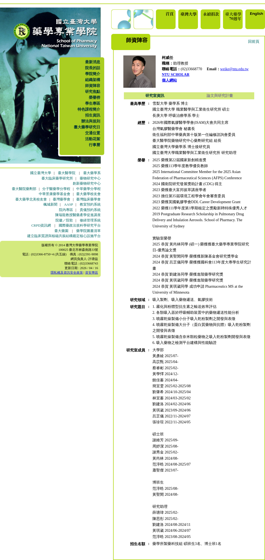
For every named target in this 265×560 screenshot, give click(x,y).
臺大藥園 (61, 231)
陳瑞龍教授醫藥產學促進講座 (78, 215)
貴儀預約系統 (90, 210)
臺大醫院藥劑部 (24, 189)
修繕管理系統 (90, 220)
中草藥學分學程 (88, 189)
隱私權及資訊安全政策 (67, 272)
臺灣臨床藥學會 (88, 199)
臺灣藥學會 (61, 199)
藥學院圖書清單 (88, 231)
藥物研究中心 (90, 178)
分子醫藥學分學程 (56, 189)
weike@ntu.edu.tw (234, 69)
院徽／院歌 (64, 220)
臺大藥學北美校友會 (31, 199)
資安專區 (91, 272)
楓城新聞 (50, 204)
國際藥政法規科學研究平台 (80, 225)
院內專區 (66, 210)
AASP (68, 204)
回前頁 (253, 42)
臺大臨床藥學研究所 (57, 178)
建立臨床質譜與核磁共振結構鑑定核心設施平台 (64, 236)
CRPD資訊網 (41, 225)
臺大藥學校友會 (88, 194)
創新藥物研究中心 (87, 183)
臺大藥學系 (92, 173)
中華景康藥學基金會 (54, 194)
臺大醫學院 (66, 173)
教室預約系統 (90, 204)
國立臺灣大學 (40, 173)
